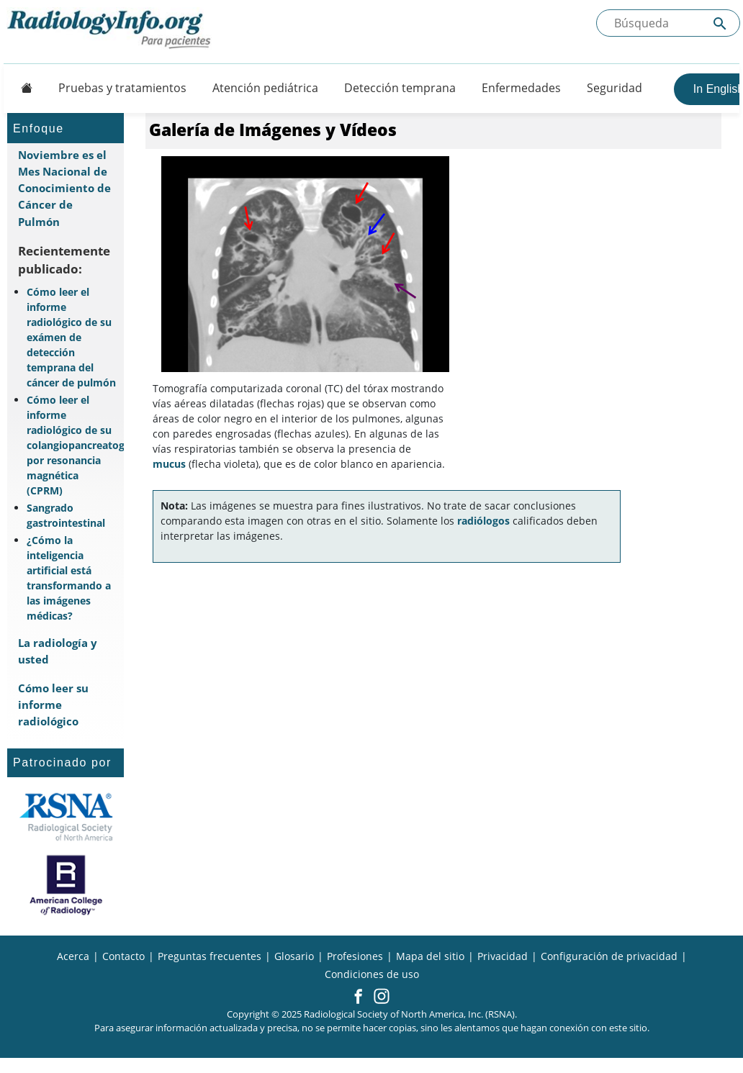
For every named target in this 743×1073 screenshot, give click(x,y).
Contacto (123, 956)
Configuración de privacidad (609, 956)
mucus (169, 464)
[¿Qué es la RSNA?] (65, 816)
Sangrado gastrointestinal (66, 515)
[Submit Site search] (720, 23)
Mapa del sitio (430, 956)
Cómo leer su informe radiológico (53, 704)
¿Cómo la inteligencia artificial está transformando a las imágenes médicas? (69, 577)
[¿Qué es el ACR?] (65, 885)
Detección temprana (400, 88)
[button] (358, 997)
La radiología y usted (57, 651)
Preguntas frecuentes (209, 956)
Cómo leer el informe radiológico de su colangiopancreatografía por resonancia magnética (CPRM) (72, 445)
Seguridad (614, 88)
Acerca (73, 956)
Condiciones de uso (372, 974)
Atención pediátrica (265, 88)
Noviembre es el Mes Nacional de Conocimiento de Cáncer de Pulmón (64, 188)
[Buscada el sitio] (668, 23)
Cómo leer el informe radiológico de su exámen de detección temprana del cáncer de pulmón (71, 337)
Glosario (294, 956)
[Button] (22, 88)
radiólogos (483, 521)
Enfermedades (521, 88)
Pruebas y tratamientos (122, 88)
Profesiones (355, 956)
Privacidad (502, 956)
